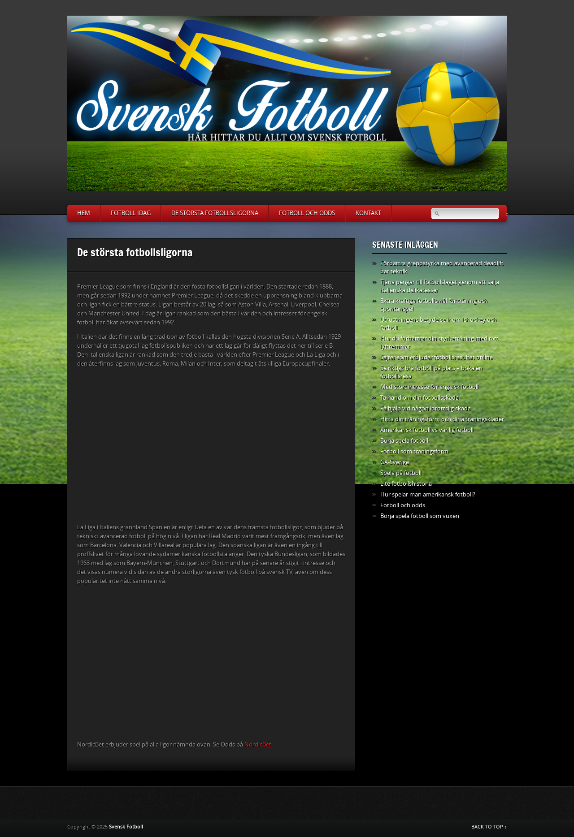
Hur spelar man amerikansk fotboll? (427, 494)
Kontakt (368, 213)
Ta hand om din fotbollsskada (419, 397)
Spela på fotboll (401, 473)
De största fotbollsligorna (214, 213)
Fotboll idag (131, 213)
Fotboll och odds (307, 213)
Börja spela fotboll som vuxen (419, 516)
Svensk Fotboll (126, 827)
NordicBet (257, 744)
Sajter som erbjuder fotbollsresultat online (436, 357)
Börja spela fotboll (404, 440)
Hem (83, 213)
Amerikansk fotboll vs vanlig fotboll (427, 430)
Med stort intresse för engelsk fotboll (429, 387)
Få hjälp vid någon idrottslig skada (425, 408)
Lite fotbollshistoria (406, 483)
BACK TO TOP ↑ (489, 827)
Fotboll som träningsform (414, 451)
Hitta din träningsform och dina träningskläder (442, 419)
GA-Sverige (394, 462)
